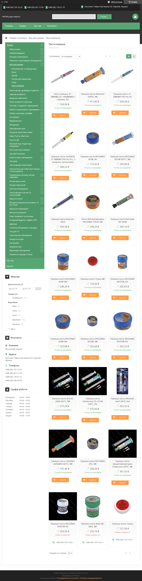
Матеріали (14, 125)
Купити (63, 115)
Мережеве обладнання (20, 250)
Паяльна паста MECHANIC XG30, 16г (93, 157)
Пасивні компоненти (19, 57)
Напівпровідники (17, 53)
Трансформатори (17, 128)
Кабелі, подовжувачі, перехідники (24, 109)
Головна (9, 26)
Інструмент (14, 117)
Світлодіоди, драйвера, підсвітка (24, 90)
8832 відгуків (116, 2)
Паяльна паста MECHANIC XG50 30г (63, 280)
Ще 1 (13, 329)
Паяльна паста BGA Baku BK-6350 (122, 220)
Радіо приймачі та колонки (21, 216)
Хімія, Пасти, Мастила (19, 136)
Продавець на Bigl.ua (71, 576)
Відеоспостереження (19, 209)
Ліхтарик (13, 161)
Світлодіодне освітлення (21, 165)
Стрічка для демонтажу (21, 79)
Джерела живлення (18, 98)
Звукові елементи (18, 94)
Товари (22, 26)
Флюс (14, 72)
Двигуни (13, 224)
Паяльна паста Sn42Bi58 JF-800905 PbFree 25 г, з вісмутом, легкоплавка (63, 159)
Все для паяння (36, 38)
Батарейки (14, 243)
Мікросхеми (15, 49)
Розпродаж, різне (17, 181)
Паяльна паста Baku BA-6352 (63, 220)
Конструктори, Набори (20, 150)
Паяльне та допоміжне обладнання (25, 61)
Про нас (37, 26)
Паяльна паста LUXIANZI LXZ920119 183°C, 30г (63, 462)
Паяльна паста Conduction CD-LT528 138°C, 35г (93, 401)
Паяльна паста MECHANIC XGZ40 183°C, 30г (122, 157)
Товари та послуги (18, 38)
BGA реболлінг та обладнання (24, 69)
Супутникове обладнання (21, 235)
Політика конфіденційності (91, 578)
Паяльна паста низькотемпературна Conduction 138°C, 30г (122, 464)
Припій (14, 76)
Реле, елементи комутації (21, 102)
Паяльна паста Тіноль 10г (93, 279)
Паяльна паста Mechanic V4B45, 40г (92, 95)
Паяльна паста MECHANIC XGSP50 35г (63, 525)
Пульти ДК (14, 140)
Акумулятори (15, 247)
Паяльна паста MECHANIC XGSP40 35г (122, 340)
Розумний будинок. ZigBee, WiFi (23, 220)
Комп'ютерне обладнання (21, 157)
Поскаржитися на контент (68, 578)
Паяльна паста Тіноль (122, 524)
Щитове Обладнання (19, 189)
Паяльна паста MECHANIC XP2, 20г (93, 462)
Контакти (51, 26)
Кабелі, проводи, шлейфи (21, 113)
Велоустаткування (18, 212)
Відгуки (10, 266)
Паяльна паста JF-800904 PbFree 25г (122, 95)
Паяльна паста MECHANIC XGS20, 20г (93, 340)
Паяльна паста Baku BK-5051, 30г (92, 525)
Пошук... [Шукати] (104, 17)
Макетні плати (16, 199)
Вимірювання (15, 121)
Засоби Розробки (17, 154)
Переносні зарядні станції (21, 254)
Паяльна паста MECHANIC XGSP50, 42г (122, 280)
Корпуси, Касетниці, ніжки (21, 132)
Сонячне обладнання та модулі (23, 228)
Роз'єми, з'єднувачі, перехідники (24, 106)
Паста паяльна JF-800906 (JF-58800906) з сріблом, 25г (63, 97)
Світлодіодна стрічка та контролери (20, 193)
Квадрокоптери (17, 239)
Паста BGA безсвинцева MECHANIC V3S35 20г (92, 220)
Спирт (14, 82)
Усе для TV (14, 231)
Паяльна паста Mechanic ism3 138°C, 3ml (122, 400)
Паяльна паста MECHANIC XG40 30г (63, 340)
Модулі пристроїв (18, 185)
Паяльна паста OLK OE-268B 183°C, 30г (63, 400)
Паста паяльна (18, 86)
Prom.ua (85, 573)
